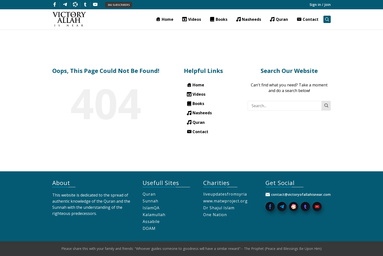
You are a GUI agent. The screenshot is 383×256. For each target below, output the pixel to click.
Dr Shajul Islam (218, 208)
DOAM (149, 228)
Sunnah (150, 201)
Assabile (151, 221)
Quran (149, 194)
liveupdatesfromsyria (225, 194)
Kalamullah (154, 215)
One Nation (215, 215)
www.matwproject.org (225, 201)
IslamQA (151, 208)
